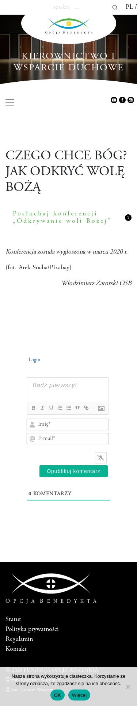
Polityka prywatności (32, 629)
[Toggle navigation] (10, 102)
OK (57, 695)
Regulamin (19, 639)
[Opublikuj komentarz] (73, 471)
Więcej (79, 695)
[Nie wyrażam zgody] (128, 686)
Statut (13, 619)
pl (129, 7)
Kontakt (16, 649)
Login (33, 360)
